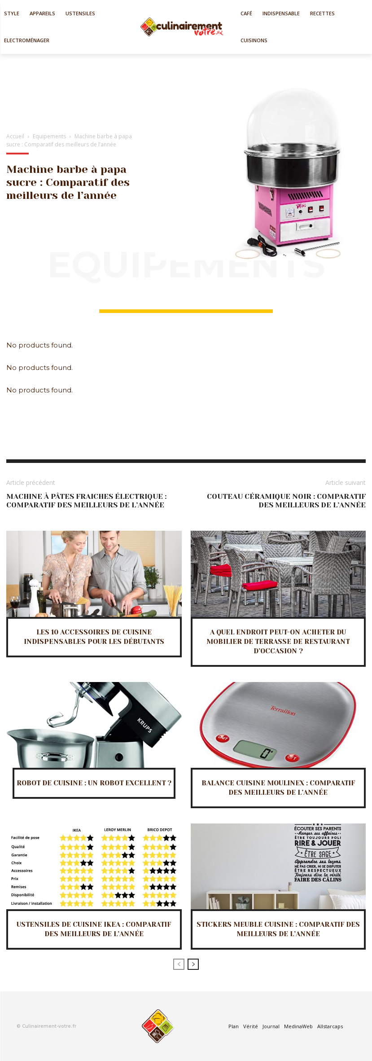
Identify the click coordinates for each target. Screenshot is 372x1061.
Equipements (49, 136)
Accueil (15, 136)
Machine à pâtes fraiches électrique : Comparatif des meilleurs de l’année (86, 500)
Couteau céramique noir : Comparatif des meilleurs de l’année (286, 500)
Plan (233, 1026)
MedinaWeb (298, 1026)
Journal (271, 1026)
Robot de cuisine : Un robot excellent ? (94, 783)
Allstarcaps (330, 1026)
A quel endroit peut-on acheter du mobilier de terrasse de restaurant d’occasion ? (278, 641)
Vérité (250, 1026)
